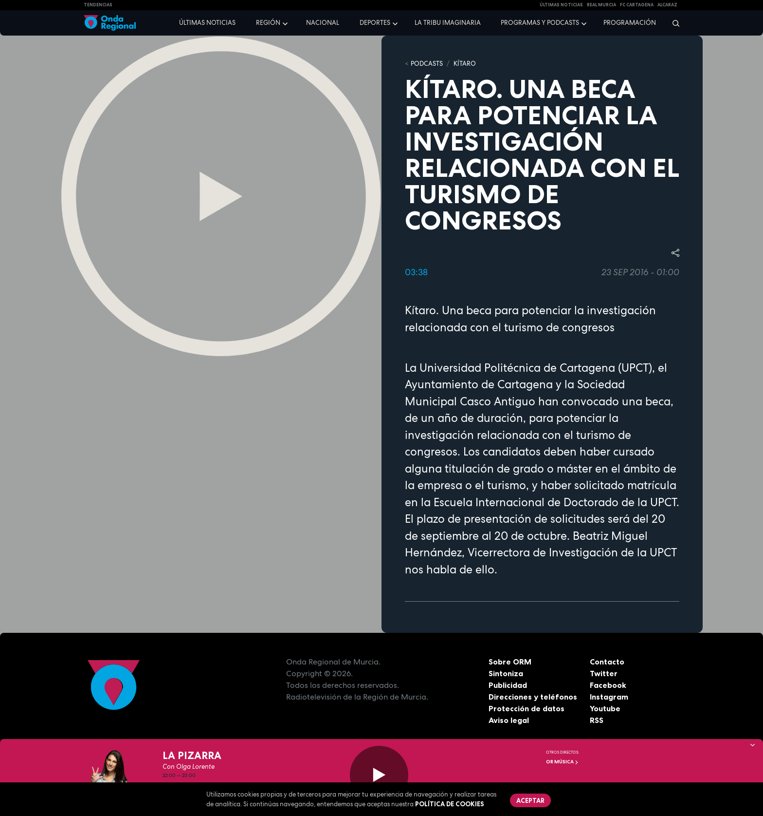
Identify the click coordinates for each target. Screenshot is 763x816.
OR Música (562, 762)
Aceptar (530, 800)
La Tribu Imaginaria (448, 23)
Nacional (322, 23)
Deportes (375, 23)
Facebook (608, 685)
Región (268, 23)
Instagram (609, 697)
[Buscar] (672, 23)
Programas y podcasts (540, 23)
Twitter (604, 673)
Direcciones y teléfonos (533, 697)
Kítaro (465, 63)
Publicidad (508, 685)
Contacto (607, 661)
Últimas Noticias (561, 5)
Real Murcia (601, 5)
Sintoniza (506, 673)
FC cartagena (637, 5)
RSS (596, 720)
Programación (629, 23)
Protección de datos (526, 708)
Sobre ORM (510, 661)
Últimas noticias (207, 23)
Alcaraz (667, 5)
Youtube (605, 708)
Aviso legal (509, 720)
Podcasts (427, 63)
